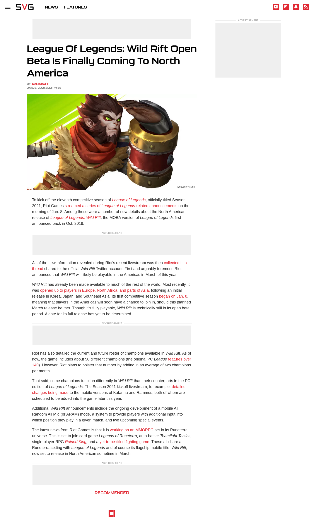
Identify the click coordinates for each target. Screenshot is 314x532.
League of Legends (129, 200)
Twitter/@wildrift (185, 186)
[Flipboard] (286, 9)
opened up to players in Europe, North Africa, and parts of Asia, (95, 290)
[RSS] (306, 9)
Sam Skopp (40, 83)
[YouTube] (276, 9)
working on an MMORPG (132, 430)
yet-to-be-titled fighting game (124, 442)
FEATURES (75, 7)
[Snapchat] (296, 9)
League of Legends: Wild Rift (75, 217)
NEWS (51, 7)
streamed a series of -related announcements (121, 206)
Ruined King (75, 442)
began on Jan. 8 (173, 296)
